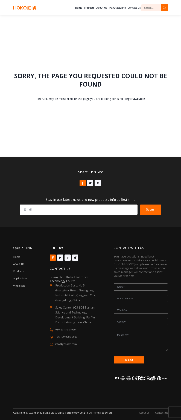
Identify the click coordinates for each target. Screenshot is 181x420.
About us (101, 7)
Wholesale (19, 285)
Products (89, 7)
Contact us (161, 412)
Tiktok (68, 258)
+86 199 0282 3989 (66, 336)
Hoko (24, 8)
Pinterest (98, 183)
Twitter (90, 183)
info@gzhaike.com (66, 344)
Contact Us (134, 7)
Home (78, 7)
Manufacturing (117, 7)
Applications (20, 278)
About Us (18, 264)
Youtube (60, 258)
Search (164, 7)
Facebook (83, 183)
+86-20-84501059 (65, 329)
